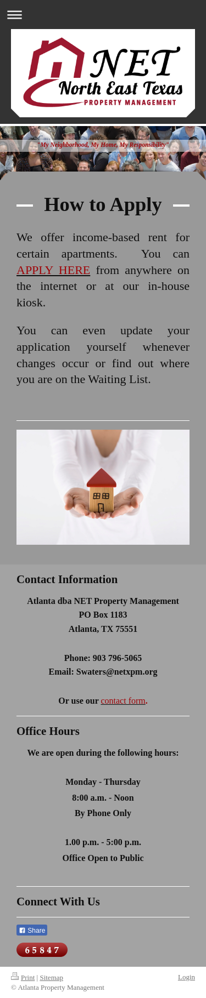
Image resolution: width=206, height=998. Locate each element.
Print (23, 977)
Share (32, 930)
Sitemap (51, 977)
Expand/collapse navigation (103, 14)
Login (186, 977)
